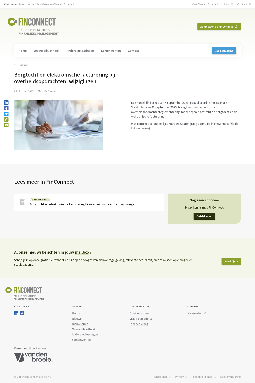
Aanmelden (194, 313)
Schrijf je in (231, 261)
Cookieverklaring (230, 376)
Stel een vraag (139, 324)
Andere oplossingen (80, 51)
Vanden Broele (63, 4)
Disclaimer (160, 376)
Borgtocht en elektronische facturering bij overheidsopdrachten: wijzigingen (83, 204)
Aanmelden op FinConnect (216, 26)
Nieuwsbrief (80, 324)
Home (23, 51)
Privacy (179, 376)
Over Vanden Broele (204, 4)
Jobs (227, 4)
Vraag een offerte (141, 319)
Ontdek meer (204, 216)
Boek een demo (224, 50)
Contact (242, 4)
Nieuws (21, 65)
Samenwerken (111, 51)
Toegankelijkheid (201, 376)
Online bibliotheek (47, 51)
